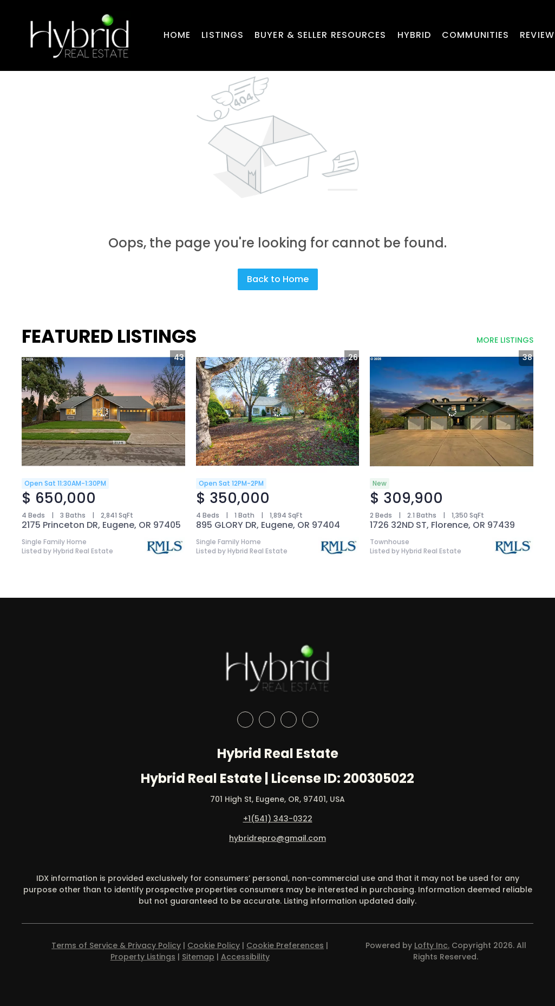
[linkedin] (267, 719)
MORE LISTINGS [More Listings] (504, 340)
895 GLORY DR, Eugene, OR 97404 (268, 525)
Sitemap (198, 956)
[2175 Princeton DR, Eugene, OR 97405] (103, 411)
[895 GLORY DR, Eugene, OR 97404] (278, 411)
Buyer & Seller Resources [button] (320, 35)
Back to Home (278, 279)
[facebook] (245, 719)
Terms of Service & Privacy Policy (116, 945)
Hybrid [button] (414, 35)
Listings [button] (222, 35)
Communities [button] (475, 35)
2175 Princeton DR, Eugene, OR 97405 (101, 525)
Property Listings (142, 956)
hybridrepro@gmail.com (277, 838)
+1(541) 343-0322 (277, 818)
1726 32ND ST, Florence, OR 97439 (442, 525)
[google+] (310, 719)
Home (177, 35)
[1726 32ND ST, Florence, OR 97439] (451, 411)
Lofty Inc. (431, 945)
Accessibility (245, 956)
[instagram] (288, 719)
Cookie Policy (213, 945)
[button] (79, 35)
